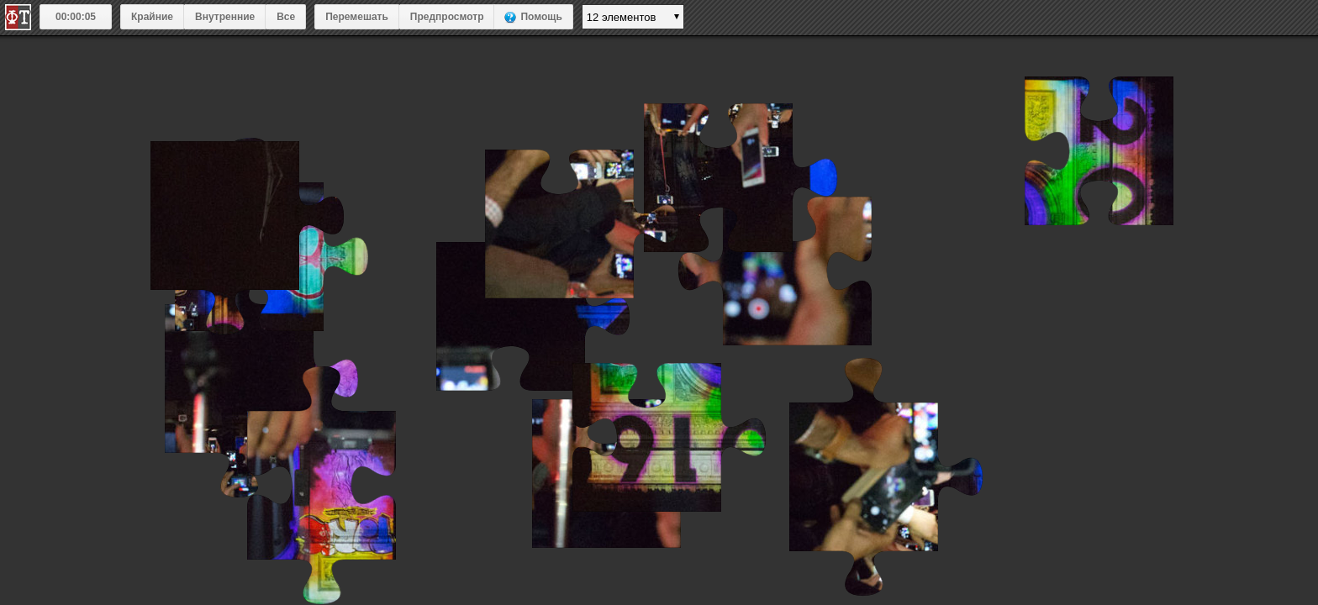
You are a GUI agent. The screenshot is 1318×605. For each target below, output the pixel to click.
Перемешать (356, 17)
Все (286, 17)
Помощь (540, 17)
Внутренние (225, 17)
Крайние (152, 17)
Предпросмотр (447, 17)
